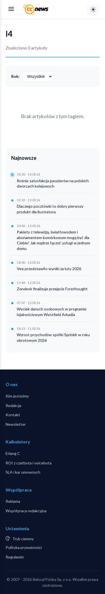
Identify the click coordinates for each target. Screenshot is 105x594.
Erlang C (13, 453)
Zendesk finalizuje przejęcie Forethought (52, 288)
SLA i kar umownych (23, 472)
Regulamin (15, 557)
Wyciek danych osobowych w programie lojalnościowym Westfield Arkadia (52, 312)
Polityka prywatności (24, 547)
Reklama (13, 501)
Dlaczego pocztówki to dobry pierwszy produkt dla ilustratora (50, 209)
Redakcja (13, 405)
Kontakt (13, 414)
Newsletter (16, 424)
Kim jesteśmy (17, 396)
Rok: (15, 76)
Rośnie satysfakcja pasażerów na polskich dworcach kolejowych (53, 183)
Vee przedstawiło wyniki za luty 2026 (49, 268)
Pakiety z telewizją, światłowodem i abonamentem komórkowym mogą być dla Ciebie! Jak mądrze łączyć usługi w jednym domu (53, 240)
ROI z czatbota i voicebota (29, 462)
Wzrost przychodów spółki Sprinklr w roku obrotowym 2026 (53, 337)
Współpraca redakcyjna (26, 510)
